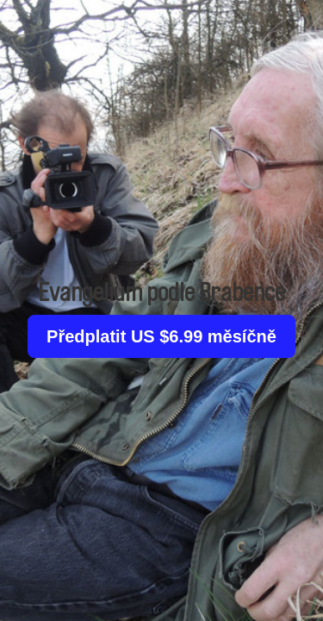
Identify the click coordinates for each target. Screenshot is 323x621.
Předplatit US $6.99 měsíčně (161, 336)
